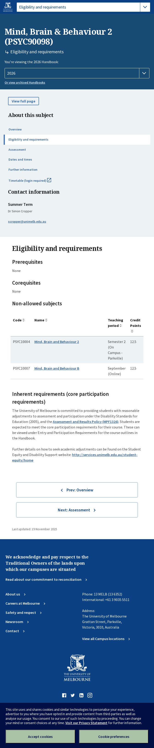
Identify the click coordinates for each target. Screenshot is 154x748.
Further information (22, 169)
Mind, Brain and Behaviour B (56, 368)
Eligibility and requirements (28, 139)
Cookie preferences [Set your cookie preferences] (113, 736)
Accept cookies (40, 736)
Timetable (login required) (34, 182)
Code (17, 320)
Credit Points (135, 323)
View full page (23, 101)
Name (39, 320)
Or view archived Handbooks (25, 82)
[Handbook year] (77, 73)
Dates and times (20, 159)
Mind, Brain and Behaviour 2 (56, 341)
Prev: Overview (80, 490)
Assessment (17, 149)
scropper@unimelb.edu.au (27, 221)
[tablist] (83, 7)
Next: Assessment (74, 510)
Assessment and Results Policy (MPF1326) (85, 421)
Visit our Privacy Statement (86, 723)
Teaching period (115, 323)
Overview (15, 129)
